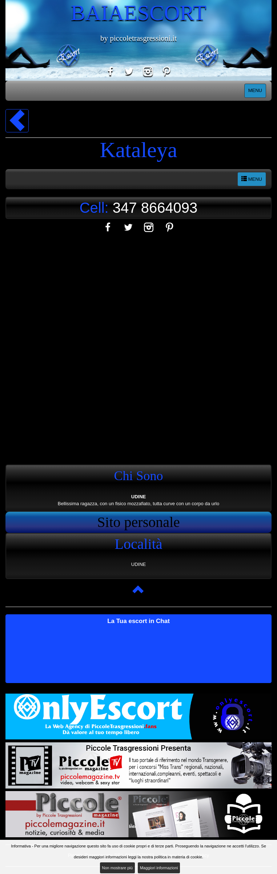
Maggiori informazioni (159, 868)
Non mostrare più (117, 868)
